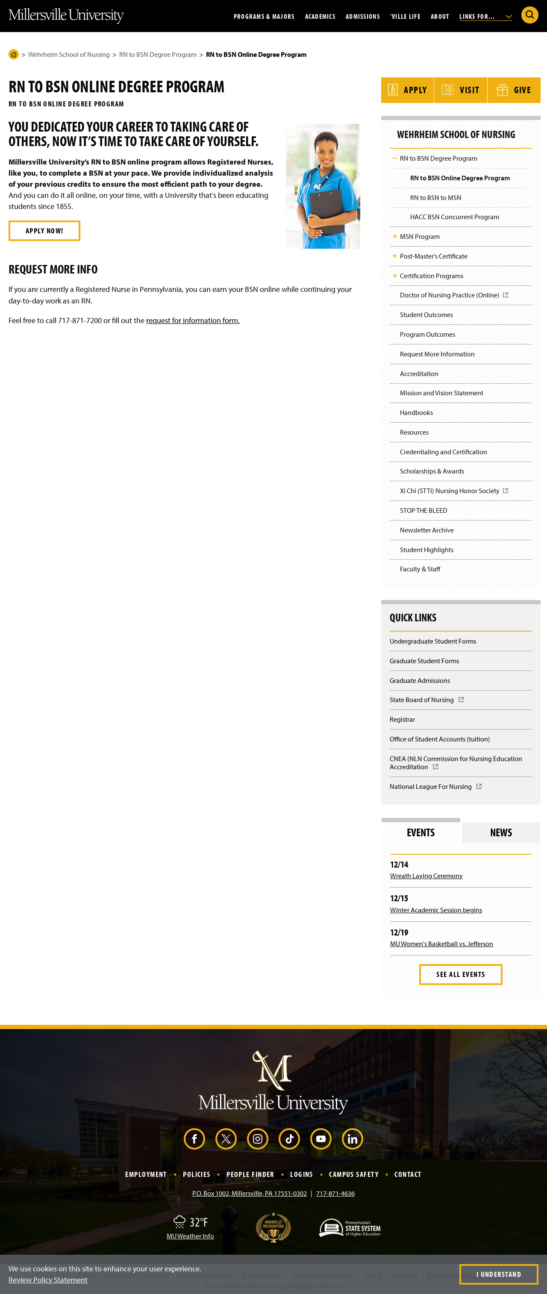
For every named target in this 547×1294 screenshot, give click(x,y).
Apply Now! (44, 230)
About (440, 16)
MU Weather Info (190, 1234)
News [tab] (501, 831)
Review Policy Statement (48, 1280)
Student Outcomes (426, 313)
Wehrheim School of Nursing (69, 54)
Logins (301, 1173)
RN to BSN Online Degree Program (460, 176)
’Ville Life (405, 16)
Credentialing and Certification (443, 450)
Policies (197, 1173)
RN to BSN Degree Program (158, 54)
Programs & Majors (264, 16)
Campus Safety (354, 1173)
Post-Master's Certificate (434, 254)
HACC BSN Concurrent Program (454, 215)
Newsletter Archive (427, 528)
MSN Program (420, 235)
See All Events (460, 973)
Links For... (485, 16)
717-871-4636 (335, 1192)
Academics (320, 16)
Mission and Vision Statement (441, 391)
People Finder (250, 1173)
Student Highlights (426, 548)
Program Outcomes (427, 333)
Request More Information (437, 352)
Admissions (363, 16)
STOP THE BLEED (423, 509)
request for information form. (193, 320)
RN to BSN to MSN (436, 195)
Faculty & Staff (420, 567)
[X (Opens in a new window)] (226, 1137)
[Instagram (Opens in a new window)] (257, 1137)
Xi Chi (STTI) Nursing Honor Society (454, 492)
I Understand (498, 1274)
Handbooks (416, 411)
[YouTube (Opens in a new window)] (321, 1137)
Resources (414, 430)
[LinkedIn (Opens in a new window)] (352, 1137)
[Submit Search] (529, 15)
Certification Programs (431, 274)
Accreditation (419, 372)
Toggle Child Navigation (395, 156)
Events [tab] (421, 831)
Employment (146, 1173)
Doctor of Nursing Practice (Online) (454, 296)
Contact (407, 1173)
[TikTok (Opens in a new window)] (289, 1137)
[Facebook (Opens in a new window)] (194, 1137)
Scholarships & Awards (432, 469)
